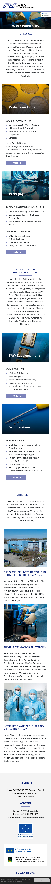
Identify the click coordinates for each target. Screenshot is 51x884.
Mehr (15, 163)
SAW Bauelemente (22, 355)
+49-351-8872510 (29, 810)
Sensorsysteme (20, 427)
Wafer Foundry (20, 107)
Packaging (16, 194)
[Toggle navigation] (45, 6)
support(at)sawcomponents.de (29, 817)
